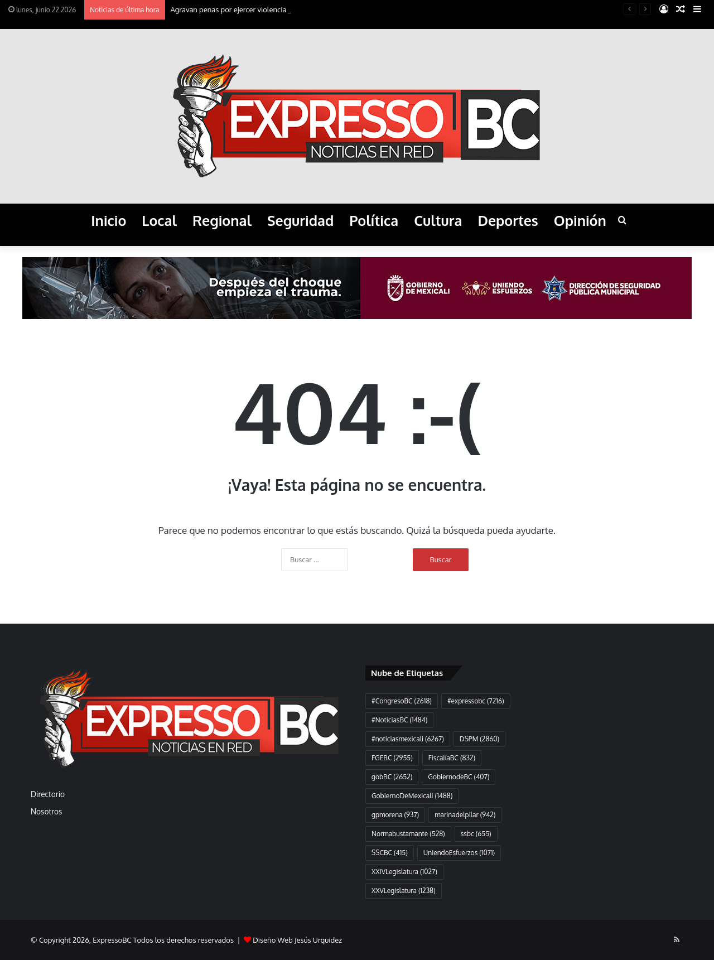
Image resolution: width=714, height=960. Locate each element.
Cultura (438, 220)
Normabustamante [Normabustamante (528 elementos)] (408, 833)
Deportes (507, 220)
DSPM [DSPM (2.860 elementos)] (479, 739)
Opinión (580, 220)
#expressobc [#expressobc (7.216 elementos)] (475, 701)
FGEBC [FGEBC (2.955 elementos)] (392, 758)
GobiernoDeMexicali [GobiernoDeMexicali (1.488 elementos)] (412, 796)
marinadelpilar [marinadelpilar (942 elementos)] (465, 815)
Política (373, 220)
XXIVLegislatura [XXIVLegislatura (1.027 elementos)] (404, 871)
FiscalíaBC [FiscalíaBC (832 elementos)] (451, 758)
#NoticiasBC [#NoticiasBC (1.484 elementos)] (399, 720)
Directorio (48, 794)
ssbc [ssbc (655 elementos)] (476, 833)
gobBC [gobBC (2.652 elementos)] (392, 777)
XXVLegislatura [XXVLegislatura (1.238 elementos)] (404, 890)
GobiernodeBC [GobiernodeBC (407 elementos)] (458, 777)
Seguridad (300, 220)
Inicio (108, 220)
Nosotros (46, 811)
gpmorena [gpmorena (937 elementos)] (395, 815)
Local (159, 220)
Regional (222, 220)
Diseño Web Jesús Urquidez (297, 939)
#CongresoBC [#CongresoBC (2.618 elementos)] (402, 701)
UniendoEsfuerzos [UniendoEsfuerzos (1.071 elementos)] (459, 852)
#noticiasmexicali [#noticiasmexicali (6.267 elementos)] (408, 739)
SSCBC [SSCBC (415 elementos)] (390, 852)
